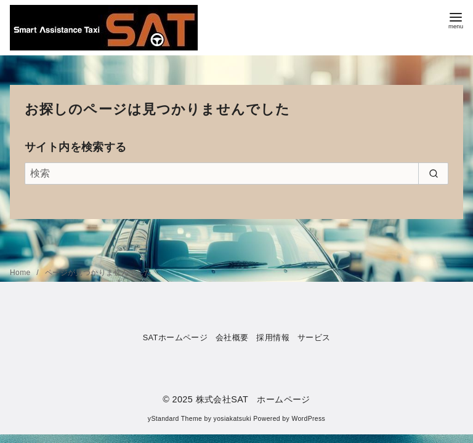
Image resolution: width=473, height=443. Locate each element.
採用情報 (272, 337)
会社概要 (232, 337)
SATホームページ (175, 337)
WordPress (308, 418)
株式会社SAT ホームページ (253, 399)
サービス (314, 337)
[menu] (456, 19)
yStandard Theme (175, 418)
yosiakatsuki (232, 418)
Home (21, 272)
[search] (433, 173)
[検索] (236, 173)
